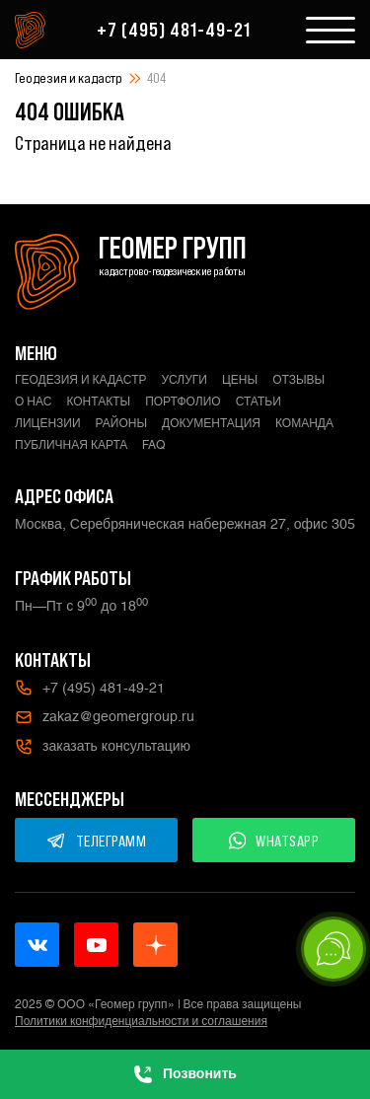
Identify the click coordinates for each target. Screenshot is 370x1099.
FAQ (154, 445)
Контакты (98, 401)
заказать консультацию (102, 747)
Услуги (184, 380)
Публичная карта (71, 445)
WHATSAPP (274, 840)
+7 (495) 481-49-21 (174, 29)
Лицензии (48, 423)
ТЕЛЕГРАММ (96, 840)
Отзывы (298, 380)
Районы (121, 423)
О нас (33, 401)
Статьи (258, 401)
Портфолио (183, 401)
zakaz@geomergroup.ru (104, 717)
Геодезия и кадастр (68, 78)
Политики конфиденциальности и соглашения (141, 1021)
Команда (304, 423)
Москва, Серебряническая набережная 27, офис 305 (185, 524)
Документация (211, 423)
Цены (240, 380)
